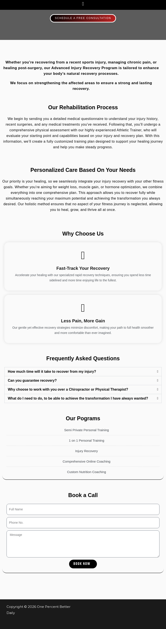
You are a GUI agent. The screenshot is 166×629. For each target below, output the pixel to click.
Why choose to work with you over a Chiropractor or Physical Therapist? (68, 389)
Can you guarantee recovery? (32, 380)
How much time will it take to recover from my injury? (52, 371)
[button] (83, 4)
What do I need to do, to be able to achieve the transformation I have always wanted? (78, 398)
